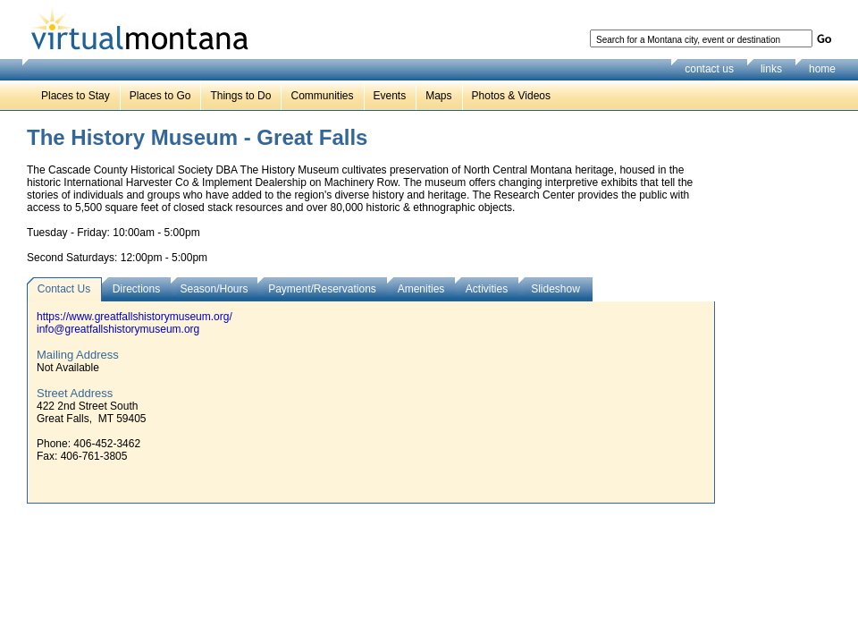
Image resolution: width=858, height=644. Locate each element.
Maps (438, 95)
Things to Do (240, 95)
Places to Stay (75, 95)
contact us (709, 69)
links (771, 69)
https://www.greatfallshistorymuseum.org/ (134, 316)
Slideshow (555, 289)
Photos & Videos (511, 95)
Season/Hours (214, 289)
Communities (321, 95)
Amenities (421, 289)
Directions (136, 289)
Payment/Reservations (322, 289)
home (822, 69)
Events (390, 95)
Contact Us (64, 289)
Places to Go (160, 95)
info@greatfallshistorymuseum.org (118, 329)
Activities (487, 289)
